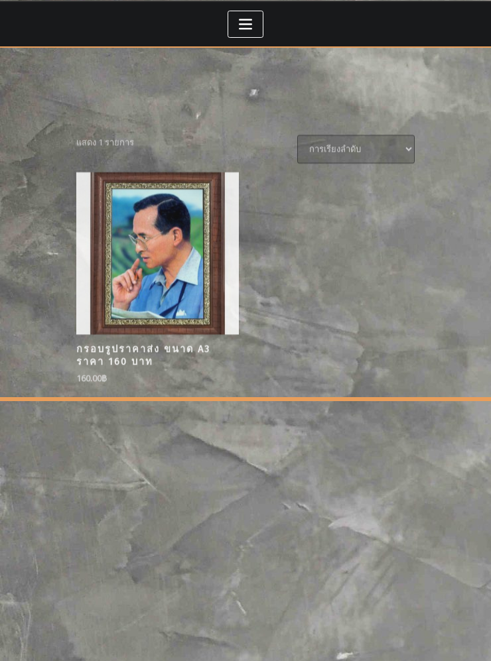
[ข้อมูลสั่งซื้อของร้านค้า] (356, 196)
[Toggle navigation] (245, 24)
